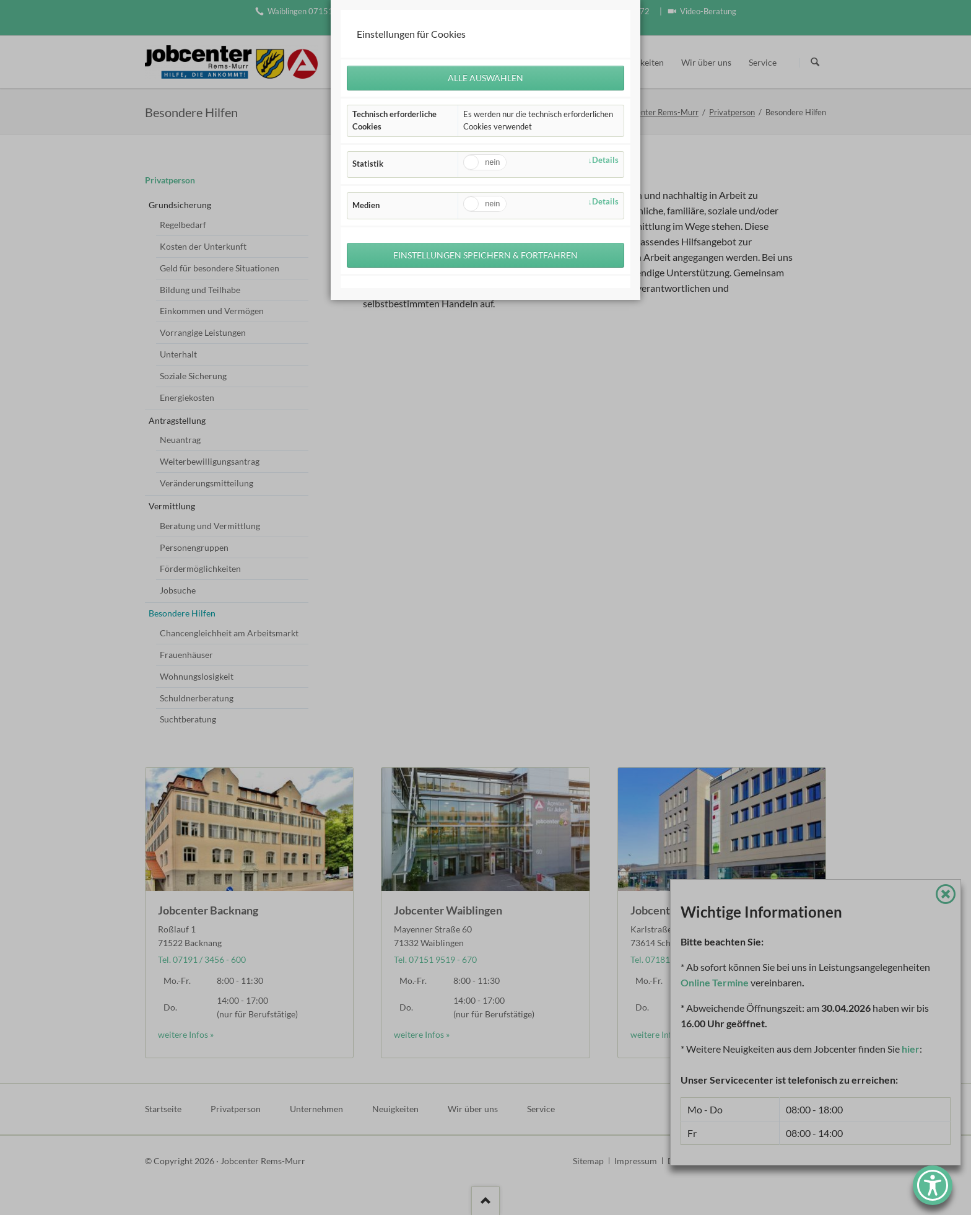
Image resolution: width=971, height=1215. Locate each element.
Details (605, 160)
